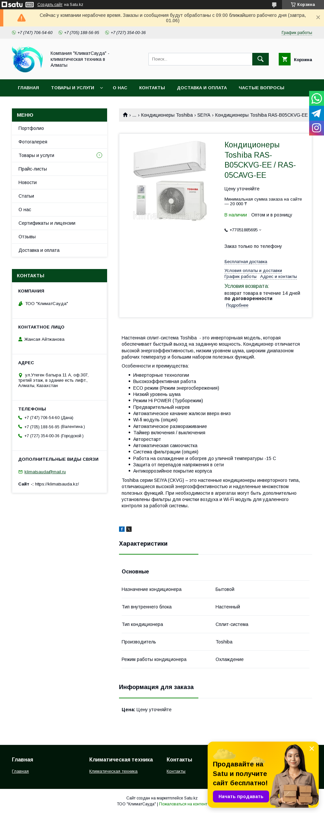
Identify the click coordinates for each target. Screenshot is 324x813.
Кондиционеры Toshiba (167, 115)
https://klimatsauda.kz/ (57, 484)
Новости (28, 182)
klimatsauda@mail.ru (45, 471)
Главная (28, 87)
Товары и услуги (72, 87)
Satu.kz (191, 798)
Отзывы (27, 236)
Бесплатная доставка (245, 261)
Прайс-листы (33, 169)
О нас (120, 87)
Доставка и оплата (202, 87)
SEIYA (203, 115)
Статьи (26, 196)
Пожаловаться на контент (183, 804)
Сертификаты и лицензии (47, 223)
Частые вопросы (261, 87)
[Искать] (260, 59)
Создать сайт (49, 4)
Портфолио (31, 128)
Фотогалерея (33, 141)
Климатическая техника (113, 771)
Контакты (152, 87)
